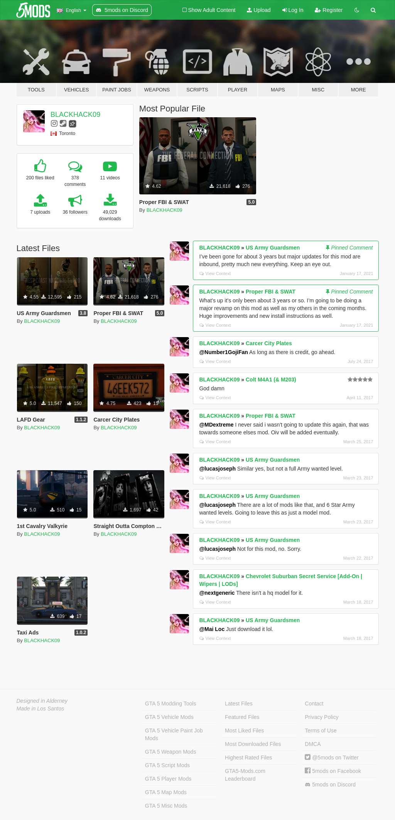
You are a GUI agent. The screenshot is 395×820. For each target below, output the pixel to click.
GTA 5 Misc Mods (166, 806)
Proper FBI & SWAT (270, 292)
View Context (215, 273)
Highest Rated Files (248, 757)
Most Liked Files (244, 730)
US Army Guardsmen (273, 248)
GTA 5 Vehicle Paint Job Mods (174, 734)
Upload (258, 10)
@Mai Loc (212, 629)
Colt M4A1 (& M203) (271, 379)
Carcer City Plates (269, 343)
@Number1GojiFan (223, 352)
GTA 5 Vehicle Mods (169, 717)
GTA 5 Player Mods (168, 779)
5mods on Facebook (333, 771)
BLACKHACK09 (75, 114)
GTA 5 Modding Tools (170, 703)
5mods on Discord (330, 784)
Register (329, 10)
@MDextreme (216, 425)
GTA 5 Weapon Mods (170, 752)
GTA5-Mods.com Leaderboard (245, 775)
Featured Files (242, 717)
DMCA (313, 744)
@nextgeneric (217, 593)
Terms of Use (320, 730)
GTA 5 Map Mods (166, 792)
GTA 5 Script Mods (167, 765)
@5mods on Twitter (331, 757)
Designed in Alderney (42, 701)
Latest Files (239, 703)
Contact (314, 703)
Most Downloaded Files (253, 744)
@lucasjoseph (217, 469)
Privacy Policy (321, 717)
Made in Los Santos (40, 708)
